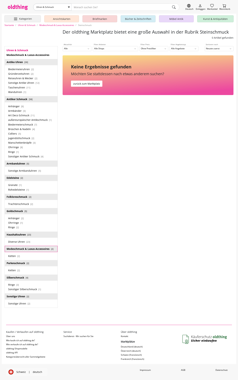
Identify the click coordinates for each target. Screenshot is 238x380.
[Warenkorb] (224, 7)
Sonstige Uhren (18, 296)
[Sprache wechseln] (189, 7)
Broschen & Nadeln (21, 129)
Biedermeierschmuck (22, 124)
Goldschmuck (17, 211)
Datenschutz (222, 370)
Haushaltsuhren (19, 234)
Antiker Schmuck (20, 99)
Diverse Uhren (19, 241)
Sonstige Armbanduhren (24, 170)
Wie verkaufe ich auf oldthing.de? (22, 344)
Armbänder (17, 110)
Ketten (14, 256)
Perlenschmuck (18, 263)
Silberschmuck (17, 277)
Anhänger (16, 106)
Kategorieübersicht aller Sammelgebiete (25, 356)
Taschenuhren (19, 87)
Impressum (145, 370)
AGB (183, 370)
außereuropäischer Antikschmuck (30, 120)
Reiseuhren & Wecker (22, 78)
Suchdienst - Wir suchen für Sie (78, 336)
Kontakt (124, 336)
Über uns (10, 336)
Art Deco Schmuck (21, 115)
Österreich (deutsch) (131, 350)
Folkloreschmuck (19, 196)
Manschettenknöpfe (22, 142)
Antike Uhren (17, 62)
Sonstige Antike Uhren (23, 82)
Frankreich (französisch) (132, 359)
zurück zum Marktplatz (86, 83)
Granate (15, 185)
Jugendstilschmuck (21, 138)
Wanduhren (17, 92)
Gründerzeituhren (20, 73)
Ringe (13, 152)
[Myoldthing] (200, 7)
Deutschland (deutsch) (132, 346)
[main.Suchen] (174, 7)
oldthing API (12, 352)
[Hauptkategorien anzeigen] (22, 18)
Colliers (14, 133)
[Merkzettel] (212, 7)
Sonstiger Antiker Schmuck (25, 156)
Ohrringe (15, 147)
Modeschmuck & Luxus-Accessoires (30, 248)
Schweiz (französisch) (131, 354)
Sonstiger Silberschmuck (24, 289)
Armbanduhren (18, 163)
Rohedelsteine (18, 189)
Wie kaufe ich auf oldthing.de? (20, 340)
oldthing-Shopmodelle (16, 348)
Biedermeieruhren (21, 69)
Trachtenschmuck (20, 204)
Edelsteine (15, 177)
